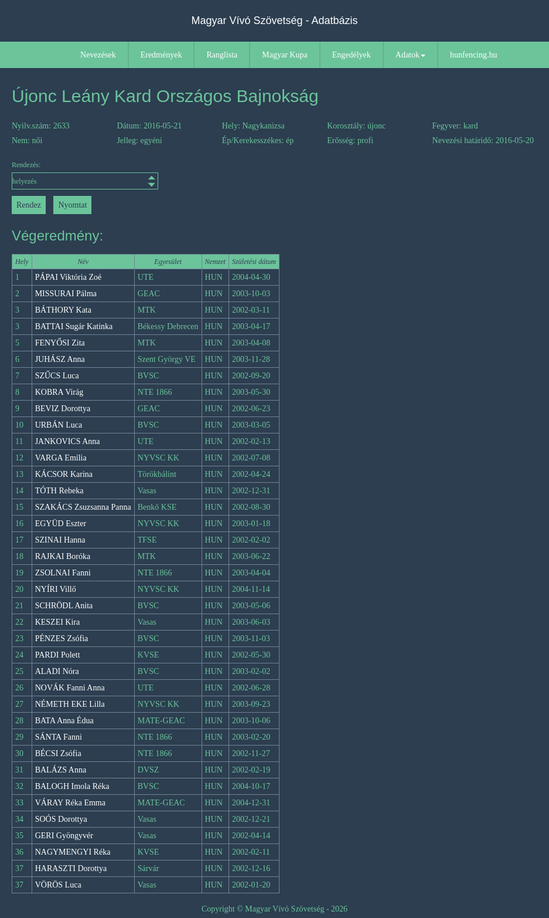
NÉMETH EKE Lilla (70, 704)
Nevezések (98, 54)
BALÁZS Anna (61, 769)
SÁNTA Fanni (58, 737)
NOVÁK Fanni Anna (70, 687)
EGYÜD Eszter (60, 523)
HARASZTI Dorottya (71, 868)
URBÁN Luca (59, 425)
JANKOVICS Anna (67, 441)
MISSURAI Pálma (66, 293)
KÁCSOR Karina (64, 474)
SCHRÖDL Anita (64, 605)
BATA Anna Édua (64, 720)
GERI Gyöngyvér (64, 835)
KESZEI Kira (57, 622)
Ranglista (221, 54)
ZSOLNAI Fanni (63, 572)
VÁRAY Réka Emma (70, 802)
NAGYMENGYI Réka (73, 852)
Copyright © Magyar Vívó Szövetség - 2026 (274, 909)
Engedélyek (351, 54)
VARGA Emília (61, 457)
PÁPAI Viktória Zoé (68, 277)
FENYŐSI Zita (60, 342)
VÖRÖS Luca (58, 884)
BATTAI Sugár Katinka (74, 326)
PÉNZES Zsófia (61, 638)
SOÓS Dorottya (61, 819)
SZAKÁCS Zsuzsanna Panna (83, 507)
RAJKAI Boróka (63, 556)
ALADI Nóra (57, 671)
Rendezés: (77, 175)
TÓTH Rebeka (59, 490)
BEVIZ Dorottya (62, 408)
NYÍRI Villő (55, 589)
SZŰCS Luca (57, 375)
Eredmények (161, 54)
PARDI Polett (57, 655)
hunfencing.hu (473, 54)
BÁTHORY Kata (63, 310)
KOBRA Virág (59, 392)
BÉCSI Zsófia (58, 753)
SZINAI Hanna (60, 540)
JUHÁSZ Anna (60, 359)
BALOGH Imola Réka (72, 786)
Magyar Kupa (284, 54)
